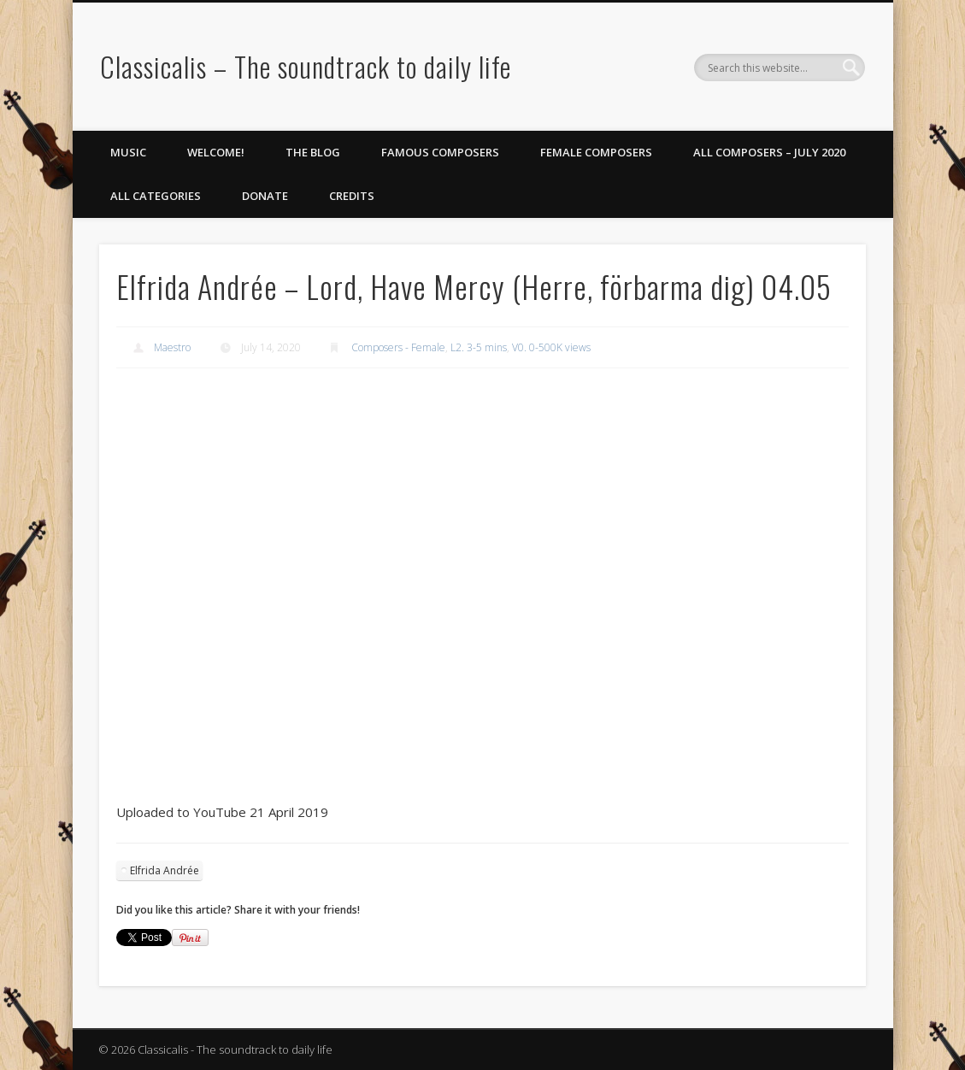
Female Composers (596, 152)
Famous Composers (440, 152)
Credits (351, 195)
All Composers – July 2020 (769, 152)
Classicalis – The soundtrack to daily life (305, 66)
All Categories (155, 195)
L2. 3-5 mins (478, 347)
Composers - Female (398, 347)
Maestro (172, 347)
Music (128, 152)
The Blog (312, 152)
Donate (265, 195)
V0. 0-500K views (551, 347)
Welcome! (215, 152)
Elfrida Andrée (164, 870)
